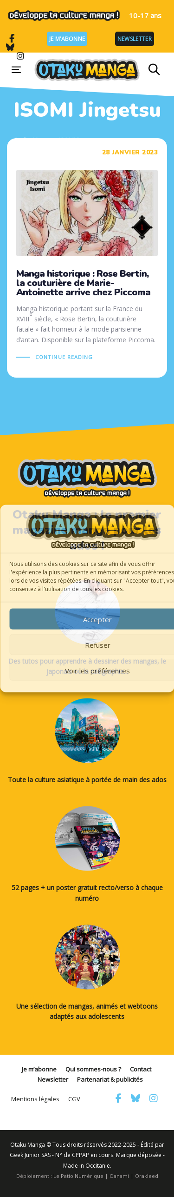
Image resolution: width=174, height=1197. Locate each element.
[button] (154, 70)
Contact (140, 1069)
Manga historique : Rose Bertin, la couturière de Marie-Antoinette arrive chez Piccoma (87, 258)
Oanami (119, 1175)
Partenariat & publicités (110, 1079)
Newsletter (134, 39)
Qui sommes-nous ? (93, 1069)
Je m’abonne (67, 39)
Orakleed (146, 1175)
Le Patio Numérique (78, 1175)
